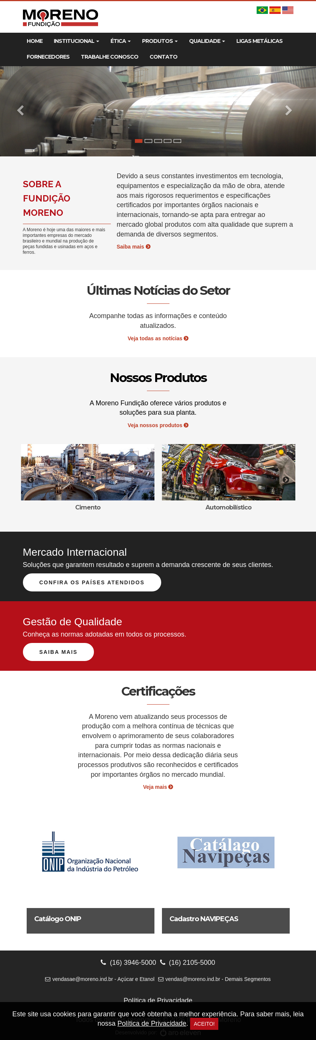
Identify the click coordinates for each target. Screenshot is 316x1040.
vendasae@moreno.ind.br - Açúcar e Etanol (99, 979)
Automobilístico (228, 507)
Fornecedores (48, 56)
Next (286, 480)
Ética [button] (120, 41)
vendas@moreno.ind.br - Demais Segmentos (214, 979)
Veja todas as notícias (158, 338)
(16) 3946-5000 (128, 962)
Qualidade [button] (207, 41)
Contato (163, 56)
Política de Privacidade (158, 1000)
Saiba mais (133, 247)
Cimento (87, 507)
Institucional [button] (76, 41)
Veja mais (158, 787)
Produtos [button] (160, 41)
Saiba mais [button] (58, 652)
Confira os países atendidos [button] (92, 582)
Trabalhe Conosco (109, 56)
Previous (30, 480)
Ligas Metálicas (259, 41)
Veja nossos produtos (158, 425)
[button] (23, 111)
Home (34, 41)
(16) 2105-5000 (187, 962)
